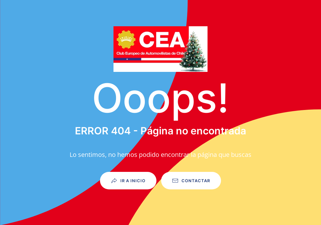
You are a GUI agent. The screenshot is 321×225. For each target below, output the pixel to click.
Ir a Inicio (128, 181)
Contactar (191, 181)
